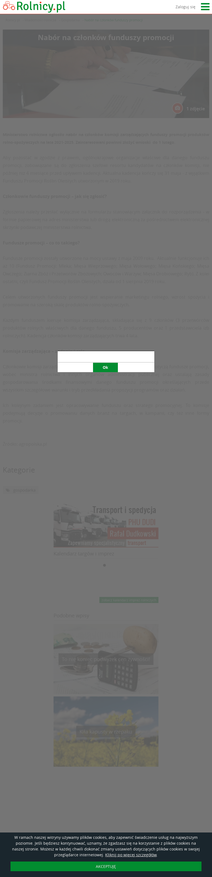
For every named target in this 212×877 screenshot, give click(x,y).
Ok (105, 260)
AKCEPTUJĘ (106, 866)
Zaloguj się (185, 6)
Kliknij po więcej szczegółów (131, 854)
